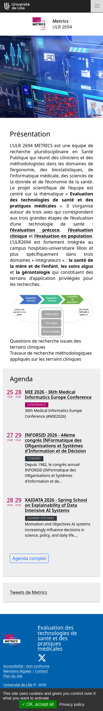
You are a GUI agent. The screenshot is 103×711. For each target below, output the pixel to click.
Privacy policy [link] (72, 704)
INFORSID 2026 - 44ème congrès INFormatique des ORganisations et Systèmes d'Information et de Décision (55, 443)
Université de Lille (17, 684)
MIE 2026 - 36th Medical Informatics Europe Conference (58, 394)
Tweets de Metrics (28, 592)
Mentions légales (17, 671)
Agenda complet (29, 558)
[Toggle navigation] (97, 6)
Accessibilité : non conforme (26, 666)
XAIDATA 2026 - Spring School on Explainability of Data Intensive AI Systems (56, 505)
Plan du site (13, 675)
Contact (41, 671)
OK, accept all (38, 704)
